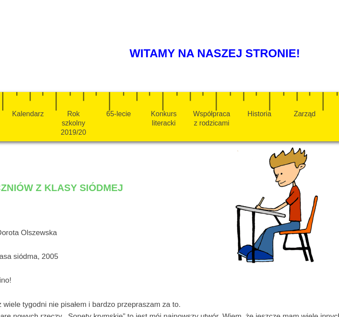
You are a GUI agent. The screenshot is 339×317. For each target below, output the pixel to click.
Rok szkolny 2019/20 (73, 123)
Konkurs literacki (164, 118)
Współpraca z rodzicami (211, 118)
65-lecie (118, 114)
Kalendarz (28, 114)
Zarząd (305, 114)
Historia (259, 114)
